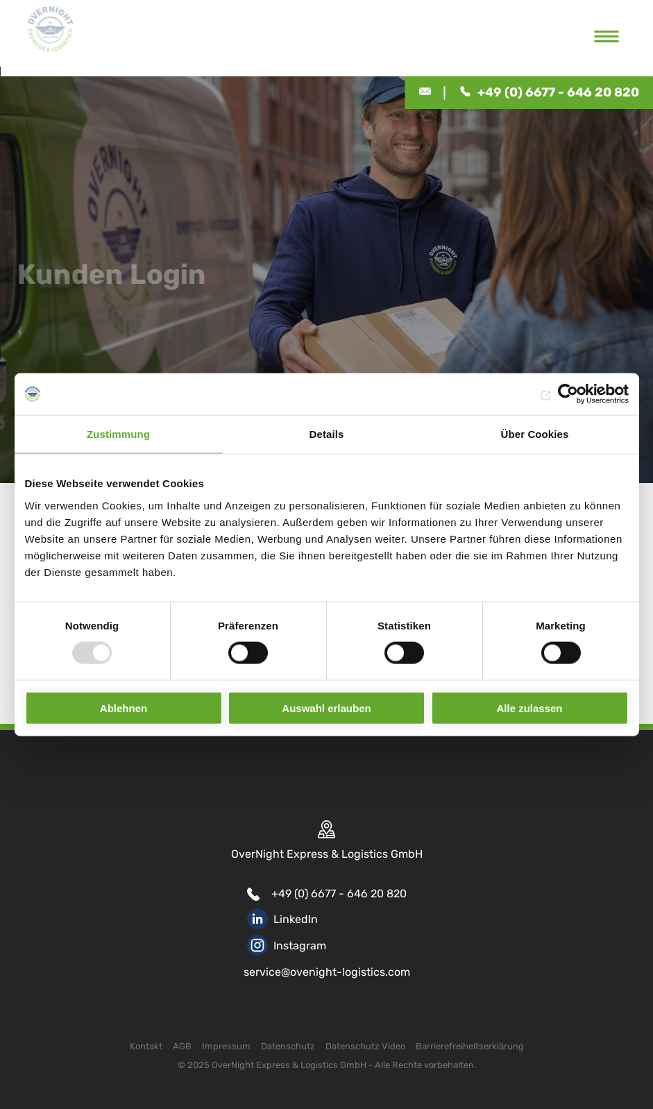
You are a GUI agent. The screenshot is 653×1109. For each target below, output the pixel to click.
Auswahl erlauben (326, 707)
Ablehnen (123, 707)
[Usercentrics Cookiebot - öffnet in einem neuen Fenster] (568, 394)
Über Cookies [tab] (535, 434)
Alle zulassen (529, 707)
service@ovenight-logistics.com (327, 972)
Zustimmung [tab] (118, 434)
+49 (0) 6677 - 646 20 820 (339, 893)
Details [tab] (326, 434)
